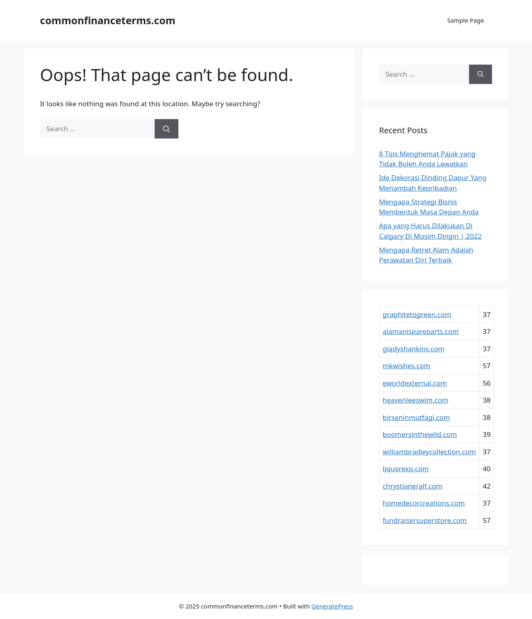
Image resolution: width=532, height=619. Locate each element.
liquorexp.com (406, 468)
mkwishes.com (406, 365)
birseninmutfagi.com (416, 417)
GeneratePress (332, 606)
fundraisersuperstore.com (425, 520)
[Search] (166, 128)
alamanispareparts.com (421, 331)
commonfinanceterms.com (107, 20)
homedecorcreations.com (424, 503)
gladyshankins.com (413, 348)
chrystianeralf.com (412, 486)
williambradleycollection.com (429, 451)
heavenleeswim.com (415, 400)
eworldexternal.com (415, 383)
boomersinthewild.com (420, 434)
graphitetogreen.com (417, 314)
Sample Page (465, 20)
